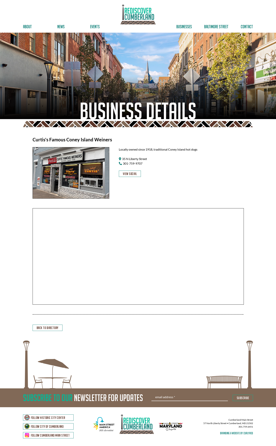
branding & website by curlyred (236, 433)
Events (95, 26)
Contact (247, 26)
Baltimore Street (216, 26)
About (27, 26)
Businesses (184, 26)
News (61, 26)
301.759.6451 (245, 426)
